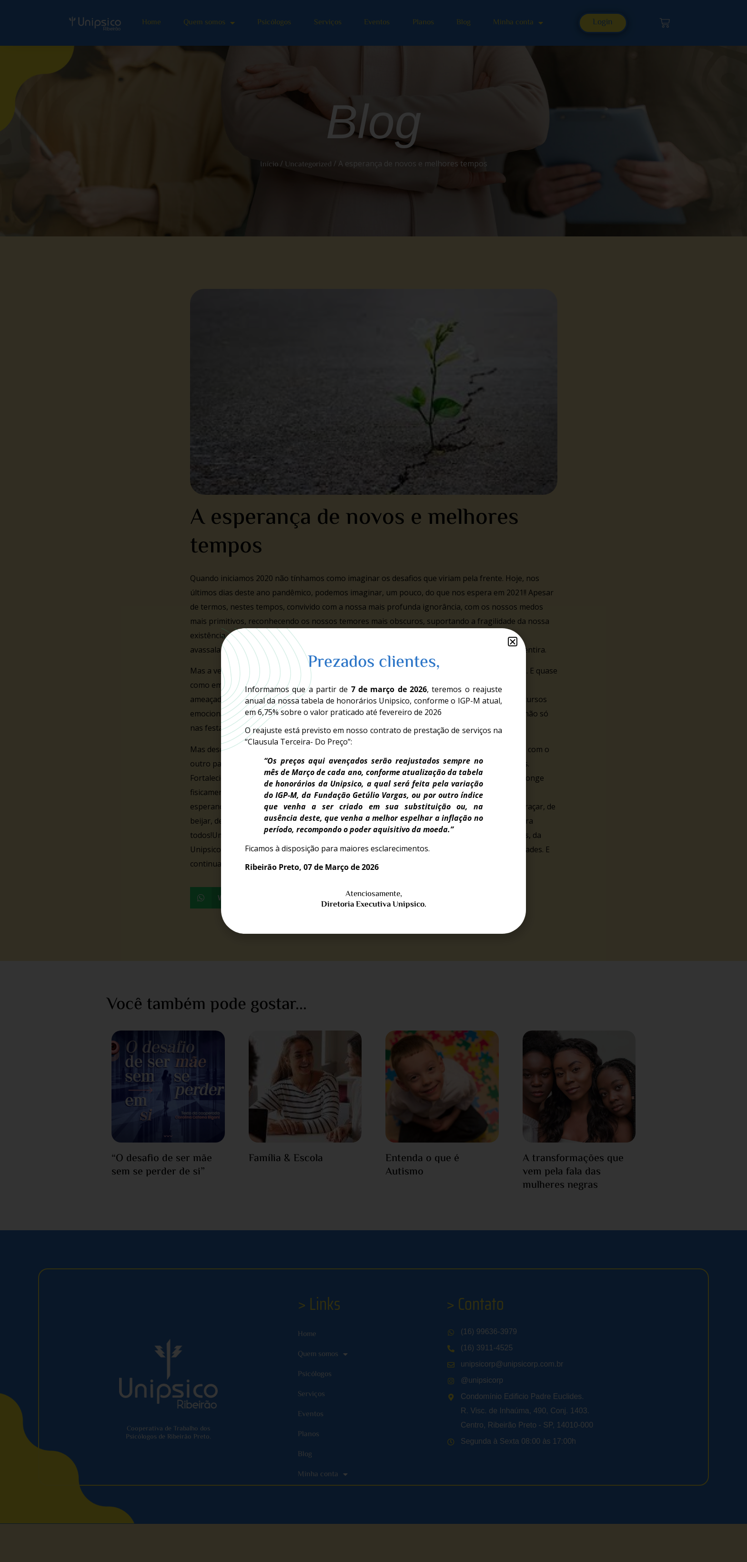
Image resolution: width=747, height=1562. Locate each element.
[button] (512, 641)
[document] (373, 781)
